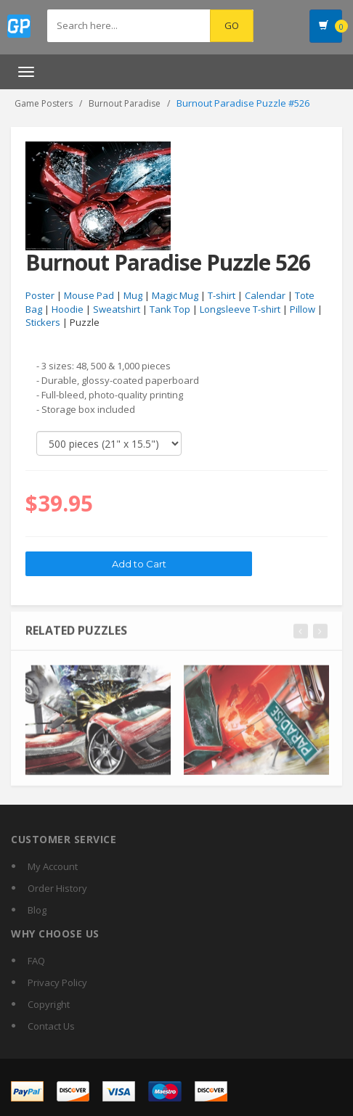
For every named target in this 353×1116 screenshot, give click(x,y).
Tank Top (170, 309)
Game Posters (44, 103)
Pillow (302, 309)
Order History (57, 888)
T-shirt (221, 296)
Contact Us (51, 1026)
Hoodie (68, 309)
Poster (39, 296)
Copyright (49, 1004)
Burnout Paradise (125, 103)
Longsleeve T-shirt (240, 309)
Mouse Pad (89, 296)
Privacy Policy (57, 982)
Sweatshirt (116, 309)
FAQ (36, 960)
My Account (53, 866)
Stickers (42, 322)
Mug (132, 296)
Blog (37, 909)
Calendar (265, 296)
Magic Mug (175, 296)
